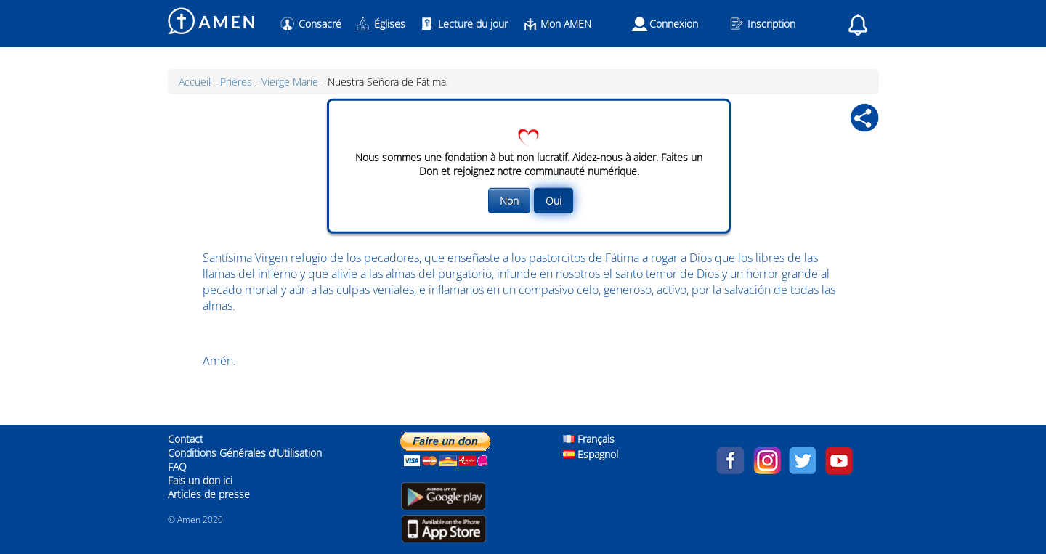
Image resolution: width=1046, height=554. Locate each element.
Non (509, 201)
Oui (553, 201)
